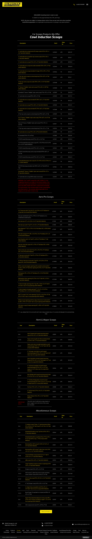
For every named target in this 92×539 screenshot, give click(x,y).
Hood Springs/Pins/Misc (65, 530)
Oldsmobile (6, 532)
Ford (79, 530)
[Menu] (87, 5)
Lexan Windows (54, 532)
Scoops (18, 530)
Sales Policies (76, 532)
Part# (55, 43)
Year (21, 325)
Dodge (74, 530)
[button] (46, 511)
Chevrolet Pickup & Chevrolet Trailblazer (47, 530)
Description (23, 43)
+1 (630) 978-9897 (80, 4)
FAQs (46, 534)
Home (7, 530)
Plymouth (19, 532)
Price (71, 43)
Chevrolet (33, 530)
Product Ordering (44, 532)
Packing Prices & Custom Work (30, 532)
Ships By (63, 43)
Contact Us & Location (65, 532)
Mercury (84, 530)
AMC (23, 530)
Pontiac (13, 532)
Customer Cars (85, 532)
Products (13, 530)
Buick (27, 530)
